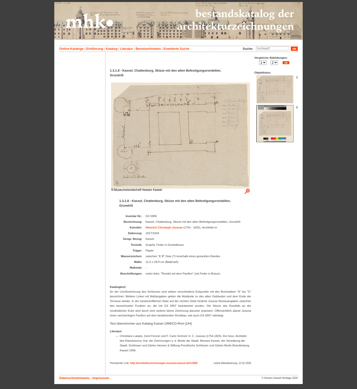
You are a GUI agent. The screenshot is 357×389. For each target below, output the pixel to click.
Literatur (126, 49)
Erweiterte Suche (176, 49)
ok (286, 62)
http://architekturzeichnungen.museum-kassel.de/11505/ (164, 363)
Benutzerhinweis (148, 49)
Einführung (94, 49)
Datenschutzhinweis (74, 378)
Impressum (100, 378)
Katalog (112, 49)
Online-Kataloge (71, 49)
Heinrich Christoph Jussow (164, 227)
